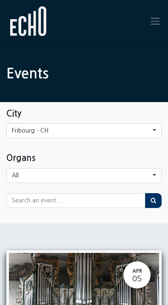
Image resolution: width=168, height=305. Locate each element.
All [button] (15, 175)
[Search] (153, 200)
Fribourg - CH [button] (30, 130)
